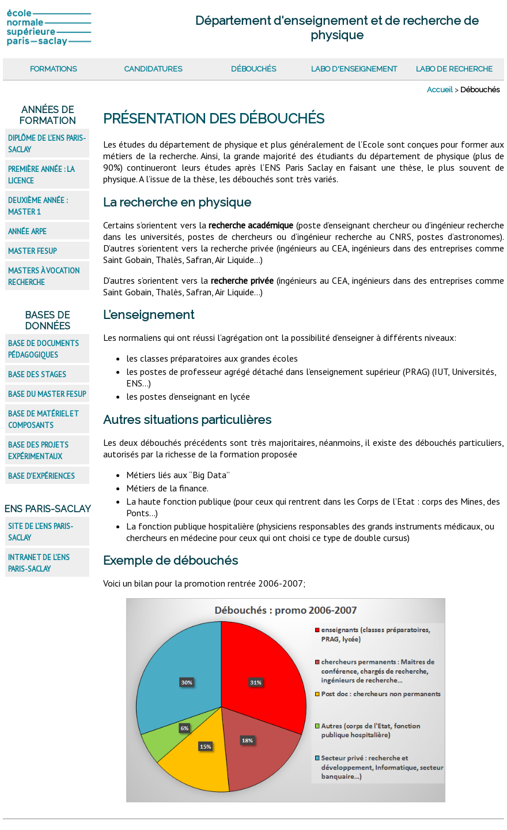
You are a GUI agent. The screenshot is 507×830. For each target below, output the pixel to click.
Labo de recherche (454, 69)
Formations (53, 69)
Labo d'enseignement (354, 69)
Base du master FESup (47, 394)
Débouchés (253, 69)
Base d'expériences (41, 476)
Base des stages (37, 375)
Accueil (440, 89)
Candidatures (153, 69)
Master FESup (32, 251)
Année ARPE (27, 231)
